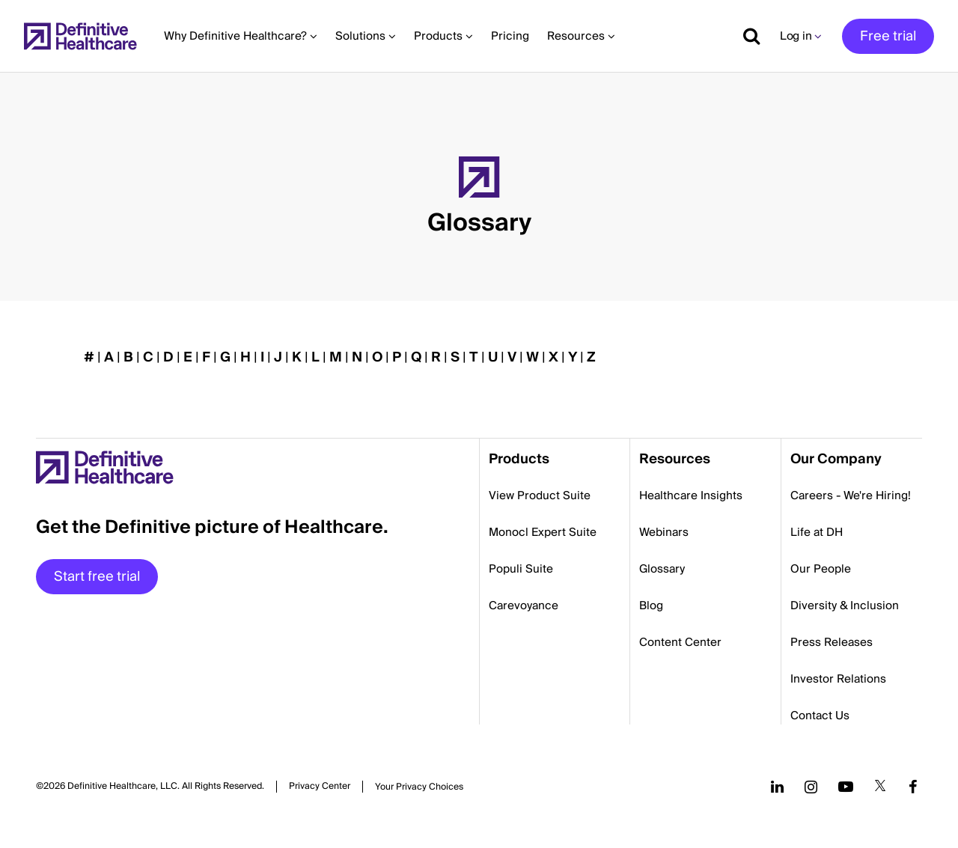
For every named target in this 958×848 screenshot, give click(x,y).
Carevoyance (523, 605)
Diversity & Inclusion (844, 605)
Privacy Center (319, 786)
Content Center (680, 642)
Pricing (510, 36)
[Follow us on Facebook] (913, 786)
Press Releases (831, 642)
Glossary (662, 569)
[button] (479, 187)
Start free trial (97, 576)
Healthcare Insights (690, 495)
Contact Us (819, 715)
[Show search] (746, 36)
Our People (820, 569)
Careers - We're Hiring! (850, 495)
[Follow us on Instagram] (811, 786)
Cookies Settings (419, 787)
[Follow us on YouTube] (845, 786)
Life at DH (816, 532)
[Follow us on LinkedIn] (777, 786)
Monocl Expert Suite (543, 532)
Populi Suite (521, 569)
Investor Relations (838, 679)
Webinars (664, 532)
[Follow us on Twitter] (880, 786)
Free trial (888, 36)
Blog (651, 605)
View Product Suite (540, 495)
